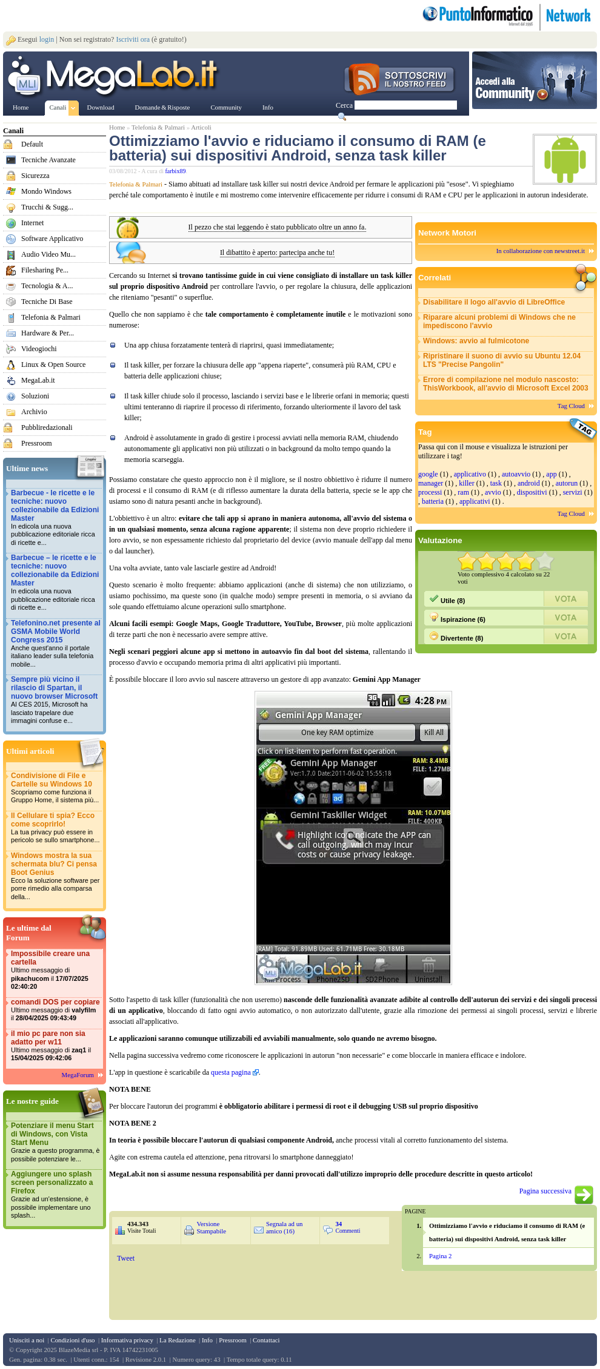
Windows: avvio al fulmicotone (476, 341)
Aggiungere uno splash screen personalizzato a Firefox (56, 1195)
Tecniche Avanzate (48, 160)
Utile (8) (447, 598)
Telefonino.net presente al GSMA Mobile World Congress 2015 (56, 644)
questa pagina (231, 1072)
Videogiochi (39, 349)
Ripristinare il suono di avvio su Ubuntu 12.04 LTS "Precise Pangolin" (502, 360)
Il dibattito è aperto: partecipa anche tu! (277, 252)
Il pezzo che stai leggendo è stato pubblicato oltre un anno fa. (277, 227)
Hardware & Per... (47, 333)
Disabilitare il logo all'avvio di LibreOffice (494, 302)
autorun (567, 483)
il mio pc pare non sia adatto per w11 (56, 1046)
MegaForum (78, 1074)
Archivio (34, 411)
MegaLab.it (38, 380)
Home (117, 127)
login (47, 39)
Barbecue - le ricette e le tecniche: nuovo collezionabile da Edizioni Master (56, 518)
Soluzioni (35, 396)
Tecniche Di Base (46, 301)
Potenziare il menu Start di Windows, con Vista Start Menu (56, 1142)
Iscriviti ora (133, 39)
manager (430, 483)
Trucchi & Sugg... (47, 207)
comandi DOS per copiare (56, 1010)
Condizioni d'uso (72, 1340)
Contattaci (266, 1340)
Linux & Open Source (53, 364)
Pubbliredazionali (47, 427)
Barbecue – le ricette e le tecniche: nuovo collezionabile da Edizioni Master (56, 582)
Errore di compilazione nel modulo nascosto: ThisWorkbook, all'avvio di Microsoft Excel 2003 (505, 383)
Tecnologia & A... (47, 286)
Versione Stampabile (211, 1227)
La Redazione (177, 1340)
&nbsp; (253, 1284)
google (428, 474)
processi (430, 492)
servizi (572, 492)
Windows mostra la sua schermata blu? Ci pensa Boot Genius (56, 876)
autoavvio (516, 474)
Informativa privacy (127, 1340)
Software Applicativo (52, 238)
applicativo (470, 474)
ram (463, 492)
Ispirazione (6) (457, 617)
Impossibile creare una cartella (56, 970)
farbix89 (175, 171)
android (529, 483)
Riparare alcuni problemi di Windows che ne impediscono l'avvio (499, 321)
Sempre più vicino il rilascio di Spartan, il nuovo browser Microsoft (56, 700)
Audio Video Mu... (48, 254)
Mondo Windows (46, 191)
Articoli (201, 127)
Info (207, 1340)
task (496, 483)
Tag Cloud (571, 405)
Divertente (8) (456, 636)
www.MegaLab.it (115, 77)
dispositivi (532, 492)
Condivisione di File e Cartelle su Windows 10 (56, 788)
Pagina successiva (545, 1191)
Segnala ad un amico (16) (284, 1227)
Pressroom (36, 443)
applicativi (474, 501)
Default (32, 144)
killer (466, 483)
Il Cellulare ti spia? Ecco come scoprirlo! (56, 828)
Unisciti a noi (26, 1340)
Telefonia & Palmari (51, 317)
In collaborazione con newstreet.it (540, 250)
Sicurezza (35, 175)
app (551, 474)
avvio (493, 492)
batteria (433, 501)
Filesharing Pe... (44, 270)
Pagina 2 (440, 1255)
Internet (32, 223)
